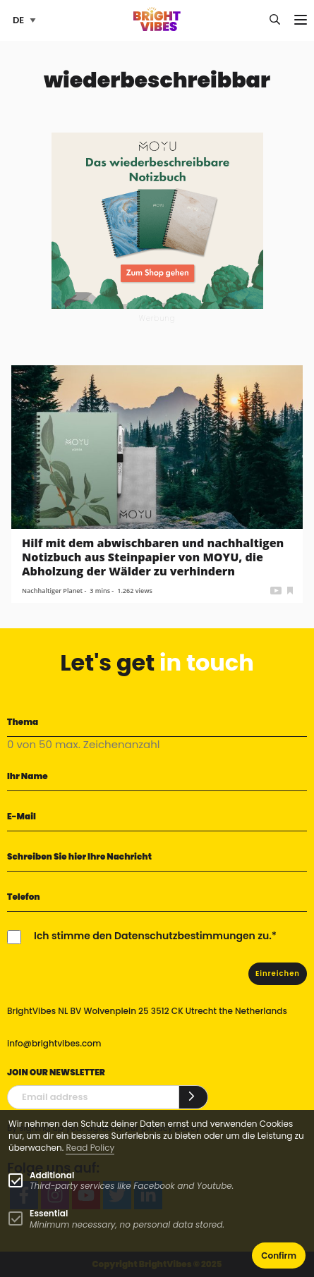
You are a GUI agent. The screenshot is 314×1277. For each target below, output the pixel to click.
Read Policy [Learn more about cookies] (90, 1148)
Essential (49, 1213)
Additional (52, 1175)
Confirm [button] (278, 1255)
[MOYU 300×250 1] (157, 220)
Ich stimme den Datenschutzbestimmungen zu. (153, 936)
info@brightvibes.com (54, 1043)
